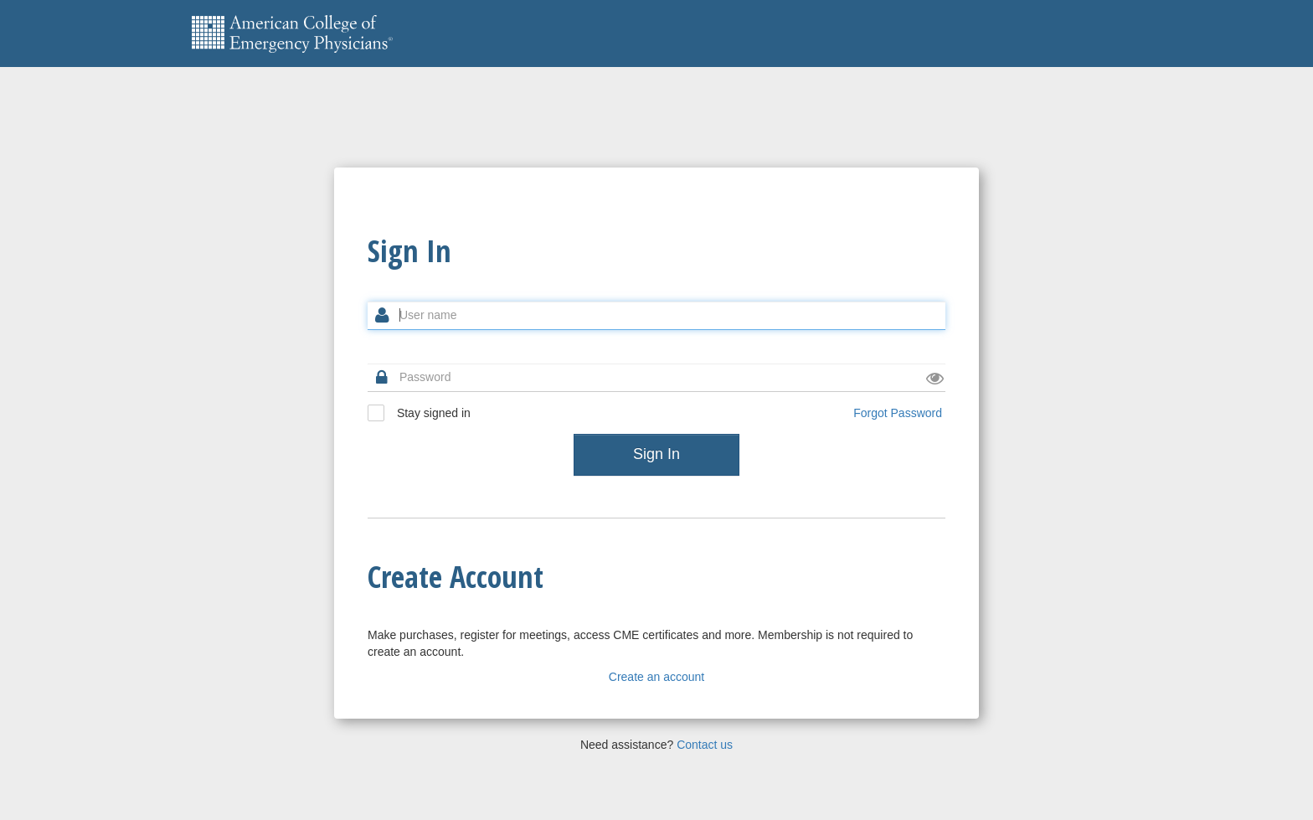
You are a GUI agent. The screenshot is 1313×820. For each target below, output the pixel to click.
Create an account (656, 676)
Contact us (705, 744)
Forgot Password (897, 413)
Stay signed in (419, 413)
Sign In (656, 454)
